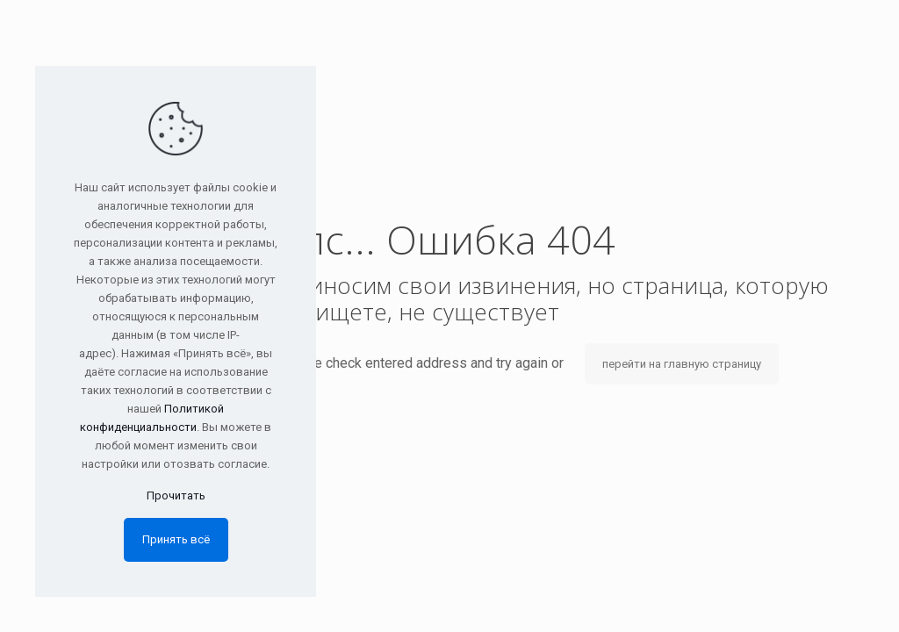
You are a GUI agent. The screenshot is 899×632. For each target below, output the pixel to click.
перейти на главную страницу (681, 363)
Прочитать (176, 495)
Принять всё (176, 539)
